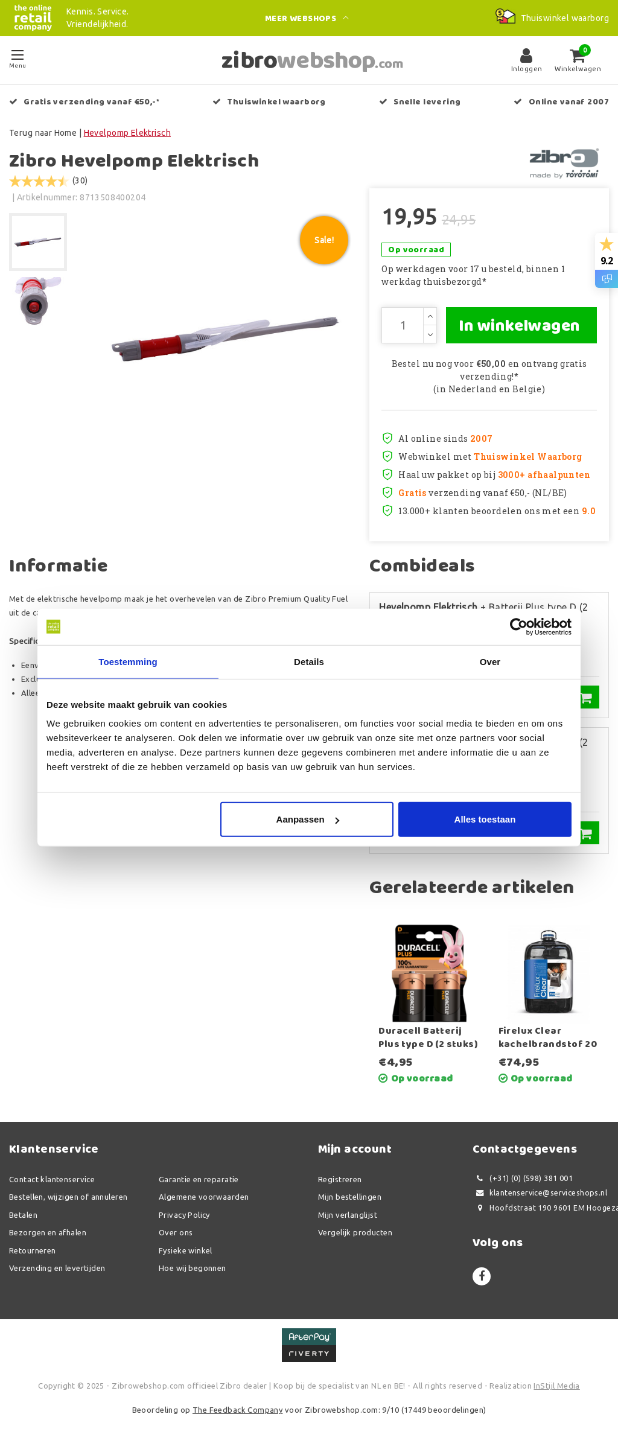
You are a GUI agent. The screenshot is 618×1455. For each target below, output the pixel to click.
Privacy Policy (184, 1215)
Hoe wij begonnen (192, 1268)
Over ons (176, 1232)
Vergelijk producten (355, 1232)
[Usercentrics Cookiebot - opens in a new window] (519, 626)
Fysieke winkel (185, 1250)
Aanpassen (307, 819)
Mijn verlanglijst (347, 1215)
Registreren (340, 1179)
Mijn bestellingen (349, 1196)
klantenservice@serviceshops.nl (540, 1192)
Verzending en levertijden (57, 1268)
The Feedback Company (237, 1410)
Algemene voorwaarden (204, 1196)
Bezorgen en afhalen (47, 1232)
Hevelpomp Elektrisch (127, 133)
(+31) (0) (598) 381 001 (523, 1178)
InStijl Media (556, 1385)
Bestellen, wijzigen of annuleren (68, 1196)
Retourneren (32, 1250)
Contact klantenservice (52, 1179)
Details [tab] (309, 661)
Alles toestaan (485, 819)
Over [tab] (490, 661)
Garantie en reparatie (199, 1179)
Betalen (23, 1215)
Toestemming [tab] (128, 661)
